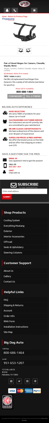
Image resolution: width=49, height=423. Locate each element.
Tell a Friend (33, 96)
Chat (11, 170)
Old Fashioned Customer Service (25, 120)
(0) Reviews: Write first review (16, 73)
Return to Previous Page (17, 16)
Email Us (13, 158)
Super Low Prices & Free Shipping (25, 137)
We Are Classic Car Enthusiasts (25, 129)
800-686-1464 (15, 167)
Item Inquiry (16, 96)
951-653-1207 (14, 363)
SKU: (6, 76)
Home (4, 16)
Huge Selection (17, 111)
